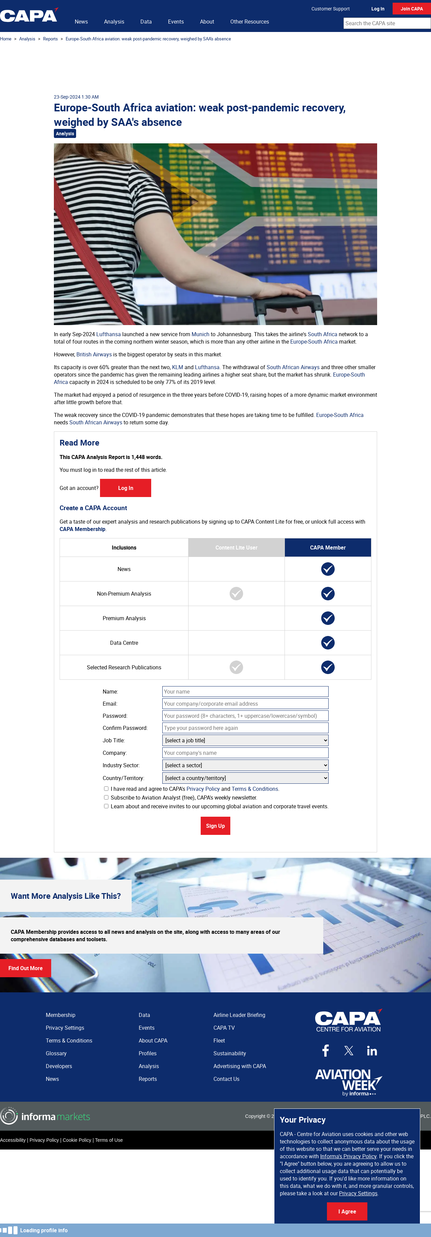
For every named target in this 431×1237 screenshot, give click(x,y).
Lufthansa (108, 334)
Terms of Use (109, 1140)
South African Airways (293, 367)
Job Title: (114, 740)
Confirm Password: (125, 728)
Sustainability (229, 1053)
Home (5, 39)
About (207, 21)
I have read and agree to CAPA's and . (191, 788)
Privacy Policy (203, 788)
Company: (115, 752)
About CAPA (153, 1040)
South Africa (322, 334)
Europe (298, 341)
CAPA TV (224, 1027)
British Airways (94, 354)
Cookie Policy (77, 1140)
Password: (115, 715)
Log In (378, 8)
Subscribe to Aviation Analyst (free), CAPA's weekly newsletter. (180, 797)
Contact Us (226, 1079)
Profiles (148, 1053)
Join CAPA (412, 8)
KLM (177, 367)
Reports (50, 39)
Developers (59, 1066)
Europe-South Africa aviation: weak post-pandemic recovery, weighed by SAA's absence (148, 39)
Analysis (114, 21)
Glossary (56, 1053)
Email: (110, 703)
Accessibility (13, 1140)
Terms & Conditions (255, 788)
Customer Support (330, 8)
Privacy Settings (358, 1193)
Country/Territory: (123, 778)
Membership (60, 1015)
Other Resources (249, 21)
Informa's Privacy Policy (348, 1156)
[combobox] (387, 23)
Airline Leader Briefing (239, 1015)
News (81, 21)
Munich (200, 334)
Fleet (219, 1040)
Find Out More (25, 968)
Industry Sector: (121, 765)
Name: (110, 691)
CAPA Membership (82, 529)
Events (176, 21)
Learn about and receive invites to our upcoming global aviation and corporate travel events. (216, 806)
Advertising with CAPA (239, 1066)
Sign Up (215, 825)
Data (146, 21)
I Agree (347, 1211)
